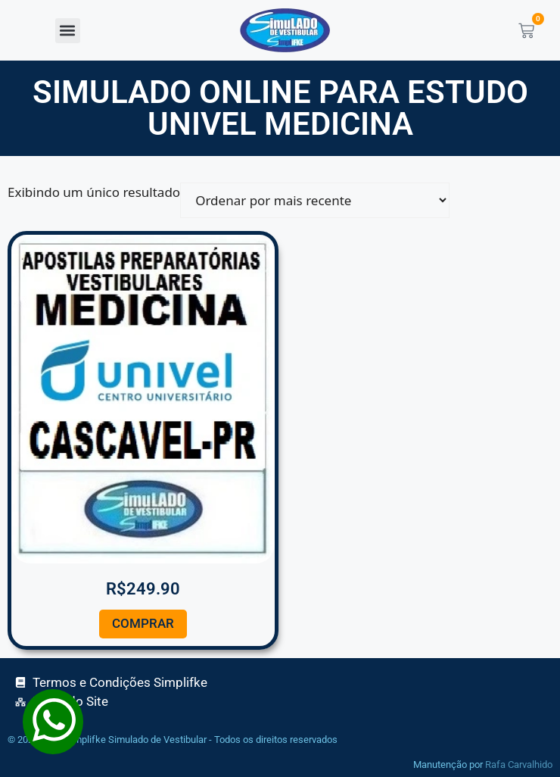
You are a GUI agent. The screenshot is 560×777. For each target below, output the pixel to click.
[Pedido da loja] (315, 200)
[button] (67, 30)
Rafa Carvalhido (518, 764)
